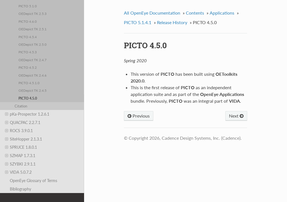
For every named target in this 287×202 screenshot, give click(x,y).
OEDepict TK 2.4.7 (32, 60)
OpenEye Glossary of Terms (33, 180)
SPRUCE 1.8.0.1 (21, 147)
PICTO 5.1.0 (27, 6)
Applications (222, 12)
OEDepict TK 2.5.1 (32, 29)
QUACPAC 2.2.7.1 (22, 122)
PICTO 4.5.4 (27, 37)
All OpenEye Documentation (152, 12)
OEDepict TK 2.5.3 (32, 13)
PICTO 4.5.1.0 (29, 83)
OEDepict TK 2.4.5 (32, 90)
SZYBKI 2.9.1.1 (20, 164)
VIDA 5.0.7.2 (18, 172)
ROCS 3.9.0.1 (19, 130)
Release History (172, 22)
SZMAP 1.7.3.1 (20, 155)
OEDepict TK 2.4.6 (32, 75)
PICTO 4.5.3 (27, 52)
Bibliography (20, 189)
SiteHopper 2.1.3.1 (23, 139)
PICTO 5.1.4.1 (137, 22)
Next (236, 115)
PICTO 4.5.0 (27, 98)
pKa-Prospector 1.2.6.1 (27, 114)
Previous (139, 115)
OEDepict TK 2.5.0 (32, 44)
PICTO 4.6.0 (27, 21)
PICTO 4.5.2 (27, 67)
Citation (21, 106)
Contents (195, 12)
